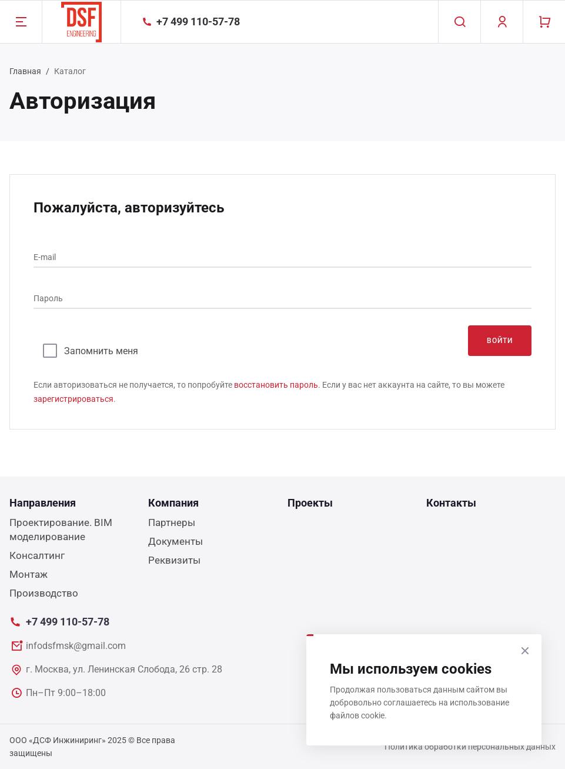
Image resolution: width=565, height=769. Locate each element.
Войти (500, 341)
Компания (173, 503)
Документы (175, 541)
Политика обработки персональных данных (470, 746)
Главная (25, 71)
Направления (42, 503)
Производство (43, 593)
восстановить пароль (276, 385)
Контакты (451, 503)
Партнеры (171, 522)
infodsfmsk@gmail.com (76, 645)
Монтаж (28, 574)
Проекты (310, 503)
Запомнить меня (101, 351)
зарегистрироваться (73, 399)
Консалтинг (37, 555)
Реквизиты (174, 560)
